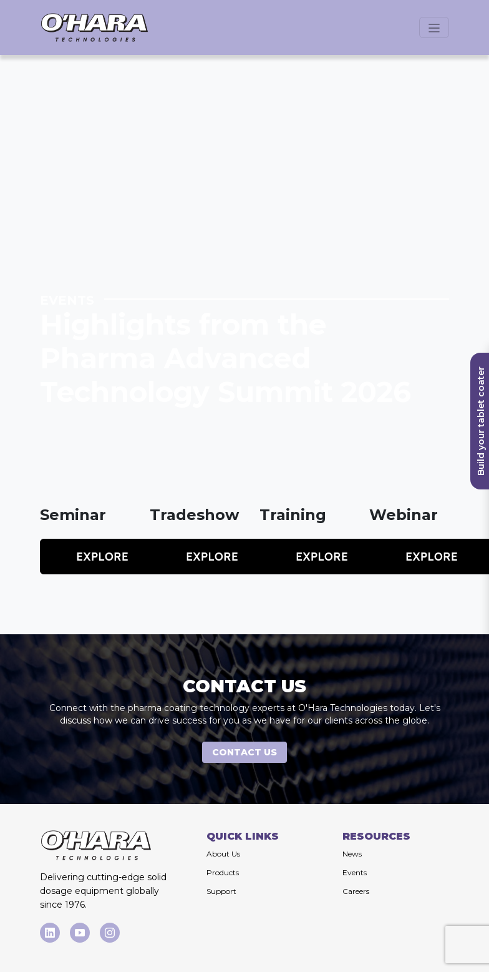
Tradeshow (194, 515)
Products (222, 872)
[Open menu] (434, 27)
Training (292, 515)
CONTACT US (244, 752)
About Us (223, 853)
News (352, 853)
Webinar (403, 515)
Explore (102, 556)
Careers (355, 891)
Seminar (73, 515)
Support (221, 891)
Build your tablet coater (481, 421)
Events (354, 872)
